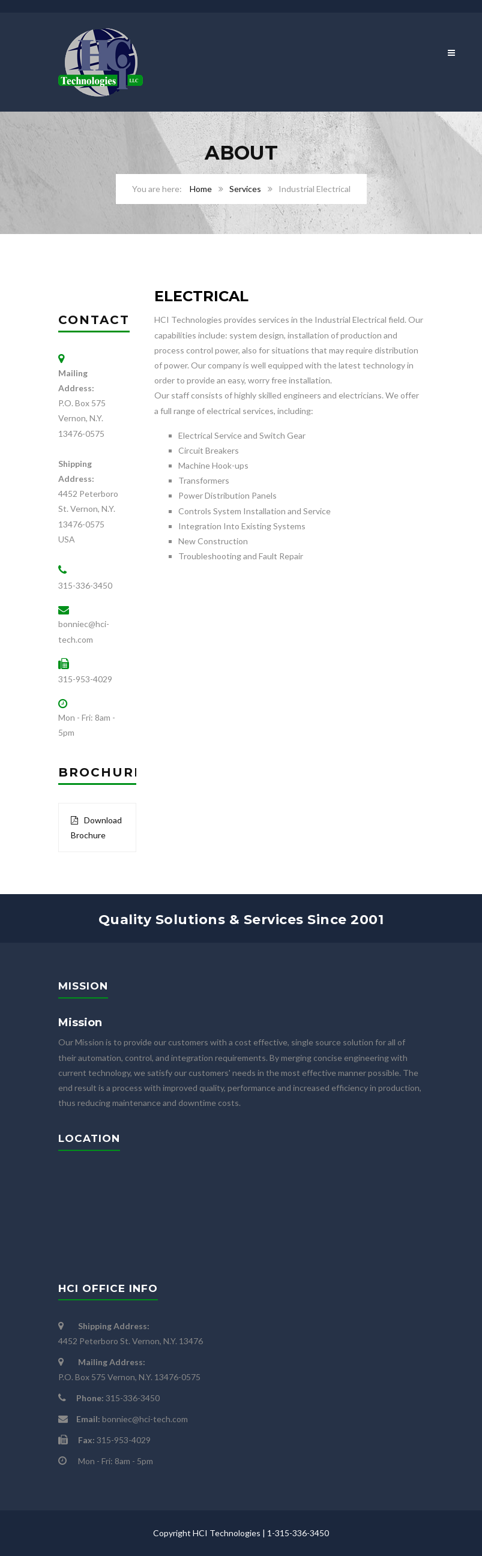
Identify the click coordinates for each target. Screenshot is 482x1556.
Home (201, 189)
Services (245, 189)
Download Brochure (96, 827)
